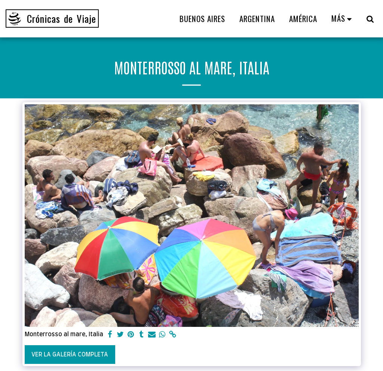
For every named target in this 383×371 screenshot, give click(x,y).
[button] (370, 19)
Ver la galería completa (69, 355)
